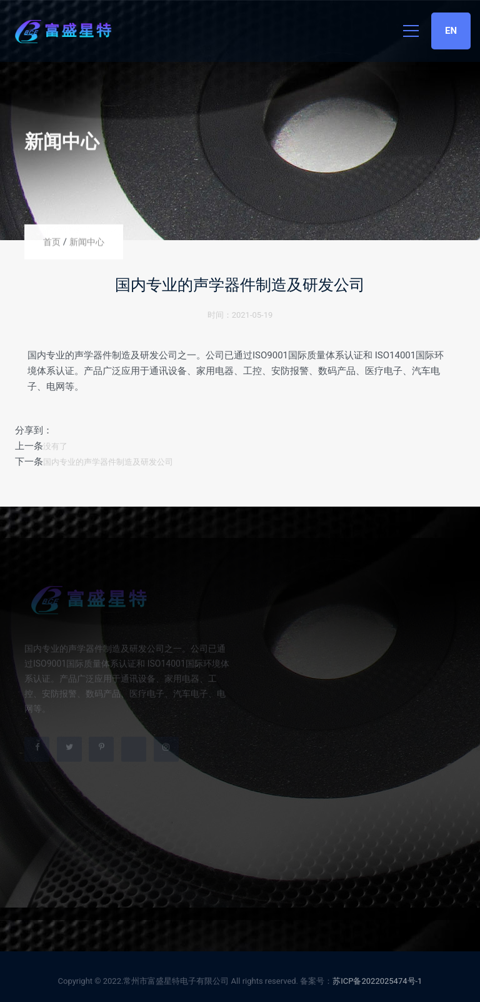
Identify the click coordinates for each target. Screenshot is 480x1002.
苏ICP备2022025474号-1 (377, 983)
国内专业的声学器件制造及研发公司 (108, 462)
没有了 (55, 446)
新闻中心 (86, 242)
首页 (52, 242)
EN (451, 30)
